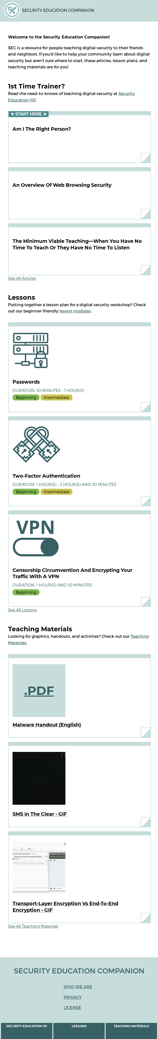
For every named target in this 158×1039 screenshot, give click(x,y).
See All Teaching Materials (33, 926)
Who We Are (78, 986)
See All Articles (22, 278)
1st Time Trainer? (36, 86)
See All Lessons (22, 609)
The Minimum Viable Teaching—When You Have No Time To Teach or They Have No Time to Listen (77, 244)
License (72, 1007)
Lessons (79, 1026)
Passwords (26, 382)
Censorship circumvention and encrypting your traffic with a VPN (72, 573)
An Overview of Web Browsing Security (62, 185)
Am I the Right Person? (42, 129)
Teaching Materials (131, 1026)
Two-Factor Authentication (46, 476)
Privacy (73, 997)
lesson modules (75, 310)
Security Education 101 (26, 1026)
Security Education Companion (58, 10)
